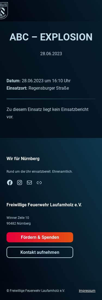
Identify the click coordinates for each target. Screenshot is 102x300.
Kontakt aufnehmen (39, 252)
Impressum (87, 291)
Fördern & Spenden (40, 237)
